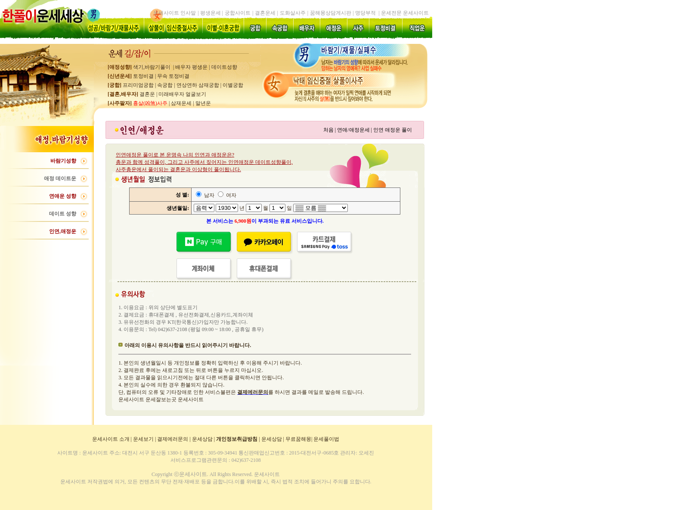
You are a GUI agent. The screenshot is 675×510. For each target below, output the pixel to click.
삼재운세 (181, 103)
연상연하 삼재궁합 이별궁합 (209, 85)
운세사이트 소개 (111, 439)
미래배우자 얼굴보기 (182, 94)
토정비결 (143, 76)
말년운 (203, 103)
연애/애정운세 (353, 130)
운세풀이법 (326, 439)
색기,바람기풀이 (151, 67)
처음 (328, 130)
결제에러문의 (172, 439)
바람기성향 (63, 161)
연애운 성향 (62, 196)
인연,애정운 (62, 231)
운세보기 (143, 439)
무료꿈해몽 (298, 439)
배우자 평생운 (191, 67)
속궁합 (165, 85)
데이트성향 (224, 67)
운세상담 (202, 439)
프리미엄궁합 (137, 85)
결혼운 (146, 94)
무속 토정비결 (173, 76)
